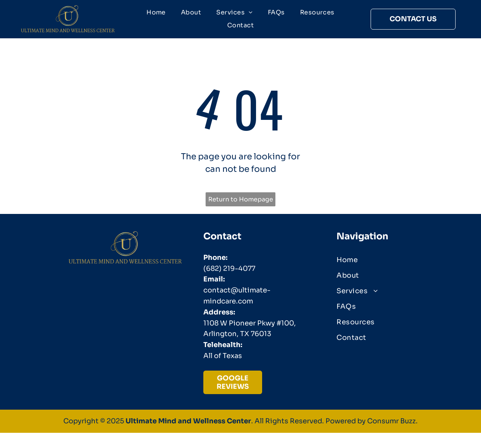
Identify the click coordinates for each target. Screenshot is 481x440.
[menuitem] (156, 12)
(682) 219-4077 (229, 268)
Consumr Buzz (391, 421)
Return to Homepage (240, 199)
